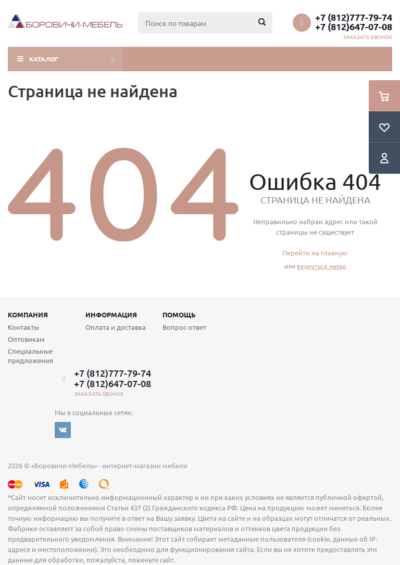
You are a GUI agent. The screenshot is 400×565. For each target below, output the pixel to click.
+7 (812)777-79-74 (353, 17)
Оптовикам (26, 339)
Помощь (179, 314)
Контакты (23, 327)
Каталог (43, 59)
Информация (111, 314)
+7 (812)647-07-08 (353, 26)
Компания (28, 314)
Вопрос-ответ (184, 327)
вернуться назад (321, 266)
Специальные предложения (30, 355)
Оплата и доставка (115, 327)
